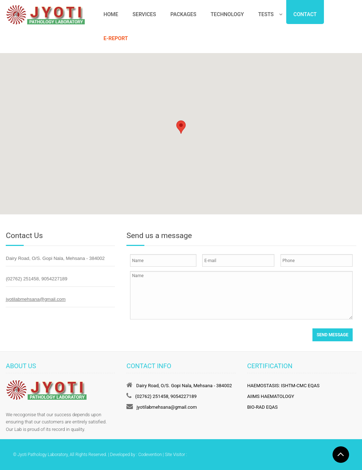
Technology (227, 14)
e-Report (115, 38)
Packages (183, 14)
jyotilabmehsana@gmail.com (35, 299)
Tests (266, 14)
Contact (305, 14)
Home (110, 14)
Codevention (150, 454)
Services (144, 14)
